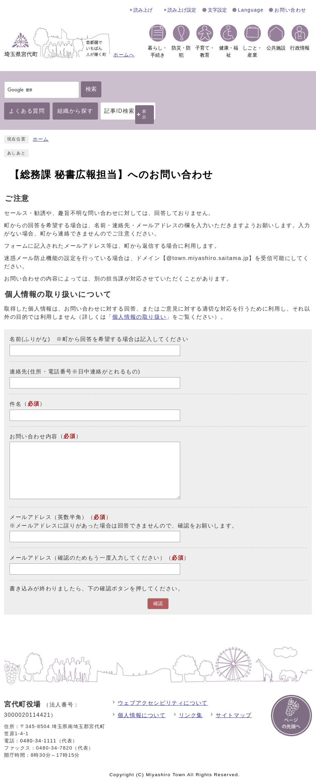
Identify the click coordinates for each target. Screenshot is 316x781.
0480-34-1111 (38, 740)
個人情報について (142, 715)
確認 (158, 603)
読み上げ (143, 10)
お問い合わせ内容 (34, 436)
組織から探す (75, 111)
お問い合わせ (290, 10)
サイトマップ (234, 715)
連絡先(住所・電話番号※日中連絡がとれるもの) (75, 371)
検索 (91, 89)
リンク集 (191, 715)
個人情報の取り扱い (139, 317)
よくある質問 (27, 111)
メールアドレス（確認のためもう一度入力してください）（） (100, 558)
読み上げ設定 (182, 10)
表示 (144, 114)
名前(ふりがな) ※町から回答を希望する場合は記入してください (99, 339)
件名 (15, 404)
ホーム (41, 139)
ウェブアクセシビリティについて (163, 703)
